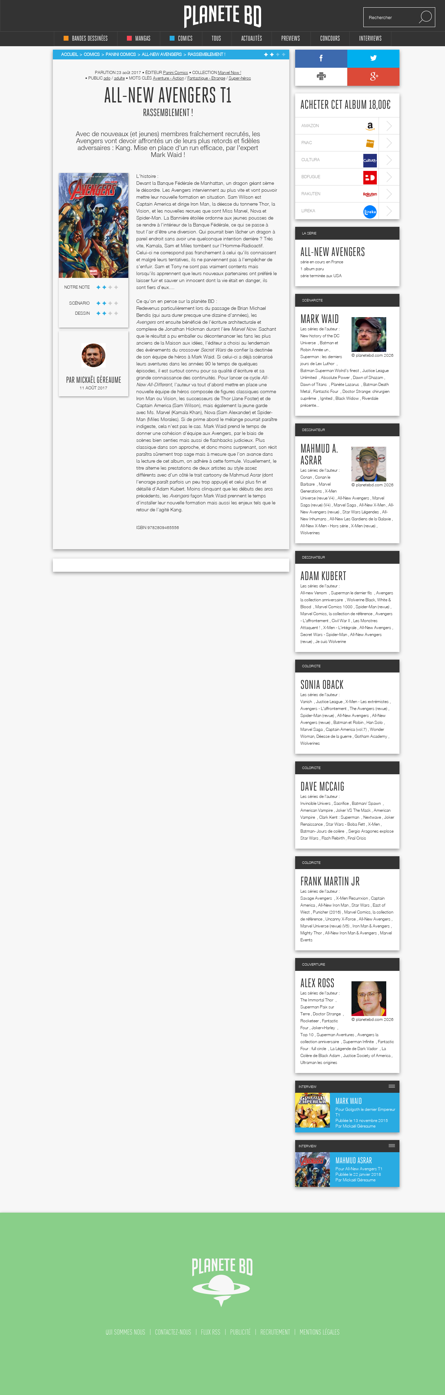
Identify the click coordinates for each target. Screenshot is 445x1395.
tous (216, 39)
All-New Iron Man (333, 905)
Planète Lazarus (345, 384)
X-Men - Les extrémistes (367, 701)
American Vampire (316, 810)
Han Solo (374, 722)
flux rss (210, 1332)
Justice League (329, 701)
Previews (290, 39)
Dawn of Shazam (368, 377)
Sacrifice (341, 803)
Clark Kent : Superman (339, 817)
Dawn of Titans (314, 384)
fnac (339, 143)
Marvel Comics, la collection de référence (336, 613)
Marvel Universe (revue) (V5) (324, 925)
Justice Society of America (366, 1055)
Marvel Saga (345, 504)
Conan (306, 477)
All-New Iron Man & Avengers (351, 932)
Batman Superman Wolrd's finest (329, 370)
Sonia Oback (321, 685)
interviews (370, 39)
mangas (139, 39)
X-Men (374, 824)
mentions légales (320, 1332)
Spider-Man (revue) (372, 606)
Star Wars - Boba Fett (345, 824)
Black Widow (347, 398)
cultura (339, 160)
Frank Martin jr (330, 882)
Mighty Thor (311, 932)
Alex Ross (317, 983)
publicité (240, 1332)
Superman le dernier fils (352, 592)
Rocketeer (309, 1020)
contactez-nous (173, 1332)
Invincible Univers (315, 803)
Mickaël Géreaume (98, 380)
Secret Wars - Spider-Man (323, 634)
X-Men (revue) (363, 525)
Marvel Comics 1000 (334, 606)
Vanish (306, 701)
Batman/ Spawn (367, 803)
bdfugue (339, 177)
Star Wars (360, 905)
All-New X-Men (372, 504)
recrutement (275, 1332)
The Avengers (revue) (368, 708)
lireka (339, 211)
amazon (339, 126)
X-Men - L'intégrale (339, 627)
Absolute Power (335, 377)
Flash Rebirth (333, 838)
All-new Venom (314, 592)
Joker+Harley (324, 1027)
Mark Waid (319, 319)
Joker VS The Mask (353, 810)
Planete (222, 17)
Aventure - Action (168, 78)
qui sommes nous (125, 1332)
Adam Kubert (323, 576)
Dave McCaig (322, 787)
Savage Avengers (316, 898)
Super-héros (240, 78)
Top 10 (307, 1034)
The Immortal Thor (317, 999)
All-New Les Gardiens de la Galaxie (360, 518)
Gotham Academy (371, 736)
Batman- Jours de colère (322, 831)
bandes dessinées (86, 39)
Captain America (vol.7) (346, 729)
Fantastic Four (326, 391)
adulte (119, 78)
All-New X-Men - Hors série (324, 525)
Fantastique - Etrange (206, 78)
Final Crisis (357, 838)
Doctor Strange (327, 1013)
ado (107, 78)
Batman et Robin (348, 722)
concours (330, 39)
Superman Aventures (335, 1034)
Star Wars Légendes (360, 511)
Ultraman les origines (318, 1062)
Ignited (326, 398)
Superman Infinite (359, 1041)
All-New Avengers (332, 252)
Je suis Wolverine (330, 641)
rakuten (339, 194)
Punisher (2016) (327, 912)
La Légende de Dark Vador (354, 1048)
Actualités (251, 39)
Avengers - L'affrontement (323, 708)
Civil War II (341, 620)
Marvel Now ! (229, 72)
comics (181, 39)
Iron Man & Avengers (371, 925)
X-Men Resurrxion (352, 898)
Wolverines (310, 532)
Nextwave (372, 817)
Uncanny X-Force (340, 919)
